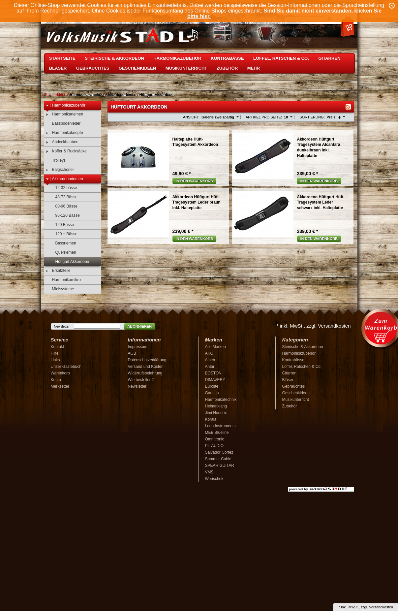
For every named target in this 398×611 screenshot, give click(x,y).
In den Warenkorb (194, 181)
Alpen (210, 360)
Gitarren (329, 58)
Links (55, 360)
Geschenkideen (137, 68)
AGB (132, 353)
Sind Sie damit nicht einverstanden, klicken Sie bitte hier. (284, 13)
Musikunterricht (186, 68)
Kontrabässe (227, 58)
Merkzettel (60, 386)
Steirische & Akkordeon (114, 58)
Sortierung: (311, 117)
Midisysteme (60, 289)
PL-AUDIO (214, 445)
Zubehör (227, 68)
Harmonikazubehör (177, 58)
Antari (210, 366)
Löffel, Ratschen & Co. (281, 58)
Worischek (214, 478)
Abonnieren (139, 326)
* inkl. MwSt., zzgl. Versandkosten (313, 326)
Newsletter (62, 326)
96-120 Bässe (64, 215)
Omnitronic (214, 439)
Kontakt (57, 346)
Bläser (58, 68)
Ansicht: (191, 117)
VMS (209, 472)
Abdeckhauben (62, 142)
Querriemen (62, 252)
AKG (209, 353)
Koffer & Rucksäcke (66, 151)
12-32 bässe (63, 187)
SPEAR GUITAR (219, 465)
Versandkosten (381, 607)
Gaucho (212, 393)
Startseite (62, 58)
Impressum (137, 346)
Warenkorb (60, 373)
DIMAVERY (215, 379)
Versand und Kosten (146, 366)
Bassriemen (62, 243)
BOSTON (213, 373)
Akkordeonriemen (121, 95)
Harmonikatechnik (221, 399)
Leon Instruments (220, 426)
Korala (211, 419)
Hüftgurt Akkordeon (156, 95)
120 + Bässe (63, 234)
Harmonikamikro (63, 279)
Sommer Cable (218, 459)
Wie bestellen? (141, 379)
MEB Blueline (217, 432)
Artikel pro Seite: (264, 117)
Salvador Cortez (219, 452)
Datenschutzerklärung (147, 360)
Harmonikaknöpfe (64, 132)
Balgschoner (60, 169)
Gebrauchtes (92, 68)
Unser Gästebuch (66, 366)
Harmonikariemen (64, 114)
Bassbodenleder (63, 123)
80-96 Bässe (63, 206)
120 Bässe (61, 224)
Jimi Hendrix (216, 412)
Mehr (253, 68)
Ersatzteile (58, 270)
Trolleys (56, 160)
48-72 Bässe (63, 197)
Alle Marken (215, 346)
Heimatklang (216, 406)
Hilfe (55, 353)
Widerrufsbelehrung (145, 373)
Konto (56, 379)
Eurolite (212, 386)
